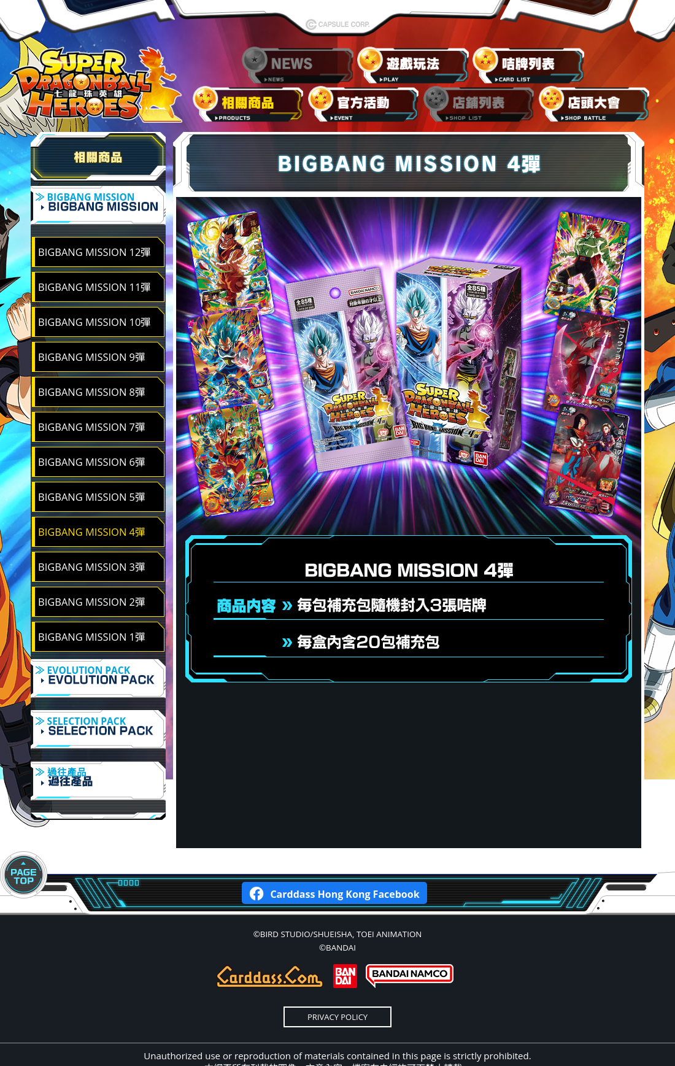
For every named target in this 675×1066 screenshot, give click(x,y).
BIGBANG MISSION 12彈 (94, 244)
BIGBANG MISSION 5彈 (91, 489)
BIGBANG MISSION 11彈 (94, 279)
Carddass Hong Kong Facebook (334, 860)
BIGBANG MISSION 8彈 (91, 384)
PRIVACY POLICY (337, 984)
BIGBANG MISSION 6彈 (91, 454)
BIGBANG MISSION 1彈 (91, 629)
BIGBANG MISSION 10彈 (94, 314)
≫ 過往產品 (98, 758)
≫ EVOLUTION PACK (98, 672)
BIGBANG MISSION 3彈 (91, 559)
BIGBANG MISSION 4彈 (91, 524)
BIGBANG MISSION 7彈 (91, 419)
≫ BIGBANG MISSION (98, 207)
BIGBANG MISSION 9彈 (91, 349)
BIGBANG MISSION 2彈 (91, 594)
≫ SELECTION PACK (98, 715)
